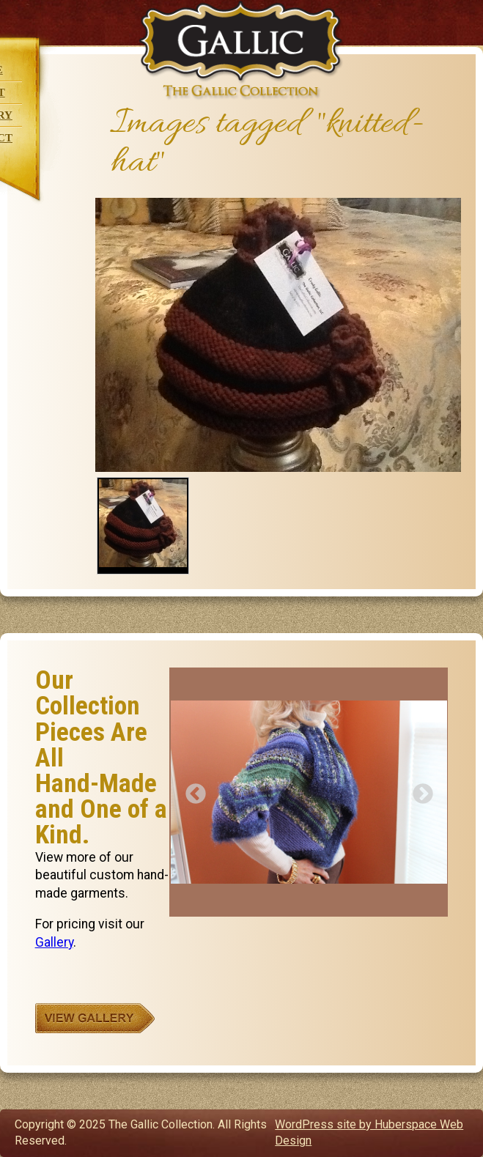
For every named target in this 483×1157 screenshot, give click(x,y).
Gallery (54, 942)
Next (418, 790)
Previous (191, 790)
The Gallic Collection (241, 50)
